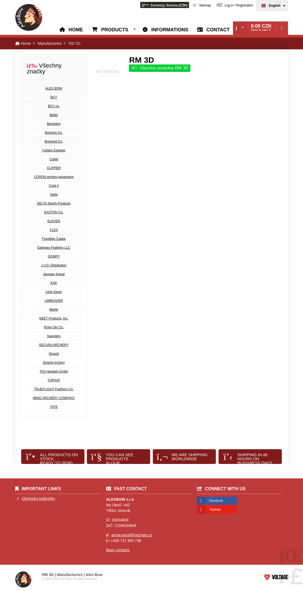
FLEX (54, 230)
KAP (54, 283)
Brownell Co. (54, 141)
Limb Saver (54, 292)
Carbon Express (53, 150)
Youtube (215, 509)
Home (28, 17)
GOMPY (54, 256)
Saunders (54, 336)
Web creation (276, 577)
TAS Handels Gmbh (54, 371)
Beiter (54, 115)
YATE (54, 407)
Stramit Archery (54, 363)
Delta (54, 194)
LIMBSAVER (54, 301)
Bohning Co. (54, 133)
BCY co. (54, 106)
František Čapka (53, 239)
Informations (169, 29)
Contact (218, 29)
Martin (53, 309)
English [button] (274, 6)
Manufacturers (50, 43)
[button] (164, 5)
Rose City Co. (54, 327)
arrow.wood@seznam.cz (131, 535)
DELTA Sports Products (54, 203)
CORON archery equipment (53, 177)
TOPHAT (53, 380)
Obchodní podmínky (38, 498)
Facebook (216, 501)
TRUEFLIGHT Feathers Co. (54, 389)
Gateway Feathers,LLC (53, 248)
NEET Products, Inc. (53, 318)
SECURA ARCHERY (53, 345)
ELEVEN (53, 221)
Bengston (54, 124)
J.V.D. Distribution (53, 265)
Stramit (54, 354)
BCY (53, 97)
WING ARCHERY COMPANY (54, 398)
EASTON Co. (53, 212)
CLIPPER (54, 168)
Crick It (54, 186)
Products (114, 29)
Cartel (54, 159)
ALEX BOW (53, 88)
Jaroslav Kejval (54, 274)
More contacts (118, 550)
